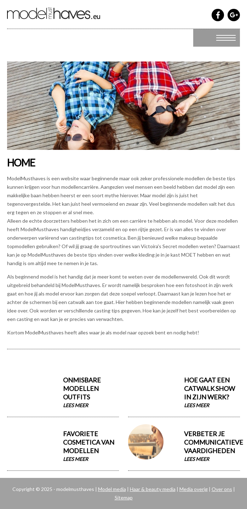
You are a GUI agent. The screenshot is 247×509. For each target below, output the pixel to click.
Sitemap (124, 498)
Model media (112, 489)
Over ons (222, 489)
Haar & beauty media (153, 489)
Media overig (193, 489)
